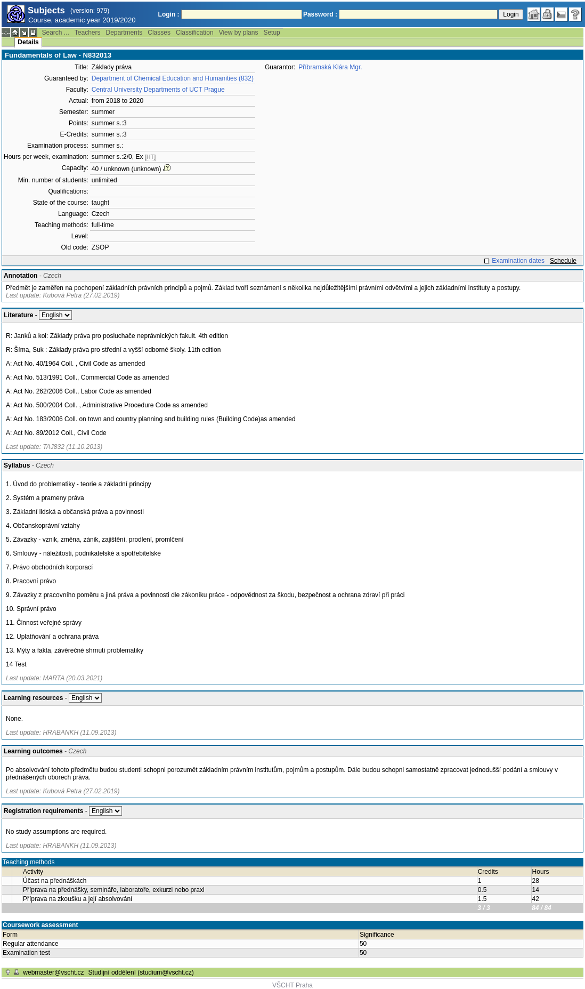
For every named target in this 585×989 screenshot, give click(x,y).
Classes (159, 32)
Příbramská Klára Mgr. (330, 67)
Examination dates (518, 260)
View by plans (238, 32)
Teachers (88, 32)
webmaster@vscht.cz (53, 972)
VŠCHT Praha (292, 985)
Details (28, 42)
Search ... (55, 32)
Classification (195, 32)
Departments (124, 32)
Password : (320, 14)
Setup (271, 32)
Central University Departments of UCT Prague (158, 89)
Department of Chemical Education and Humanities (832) (173, 78)
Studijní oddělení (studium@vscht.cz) (141, 972)
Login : (169, 14)
